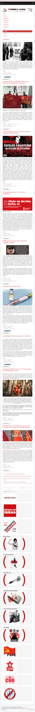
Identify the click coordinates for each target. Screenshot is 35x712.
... (16, 487)
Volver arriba (31, 709)
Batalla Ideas (6, 18)
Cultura (4, 35)
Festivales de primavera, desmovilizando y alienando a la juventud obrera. (17, 476)
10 (19, 487)
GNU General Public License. (22, 708)
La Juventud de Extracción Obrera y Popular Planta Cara (14, 474)
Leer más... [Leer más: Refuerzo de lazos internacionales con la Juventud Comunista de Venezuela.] (6, 129)
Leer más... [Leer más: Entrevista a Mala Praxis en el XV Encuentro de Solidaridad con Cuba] (6, 423)
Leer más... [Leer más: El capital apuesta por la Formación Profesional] (6, 238)
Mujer (4, 29)
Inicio (4, 13)
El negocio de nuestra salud (11, 286)
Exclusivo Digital (7, 330)
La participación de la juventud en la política (17, 336)
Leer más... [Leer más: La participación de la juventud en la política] (6, 366)
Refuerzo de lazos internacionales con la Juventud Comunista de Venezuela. (15, 82)
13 (27, 487)
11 (22, 487)
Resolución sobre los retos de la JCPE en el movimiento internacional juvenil (17, 479)
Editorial (5, 16)
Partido (4, 33)
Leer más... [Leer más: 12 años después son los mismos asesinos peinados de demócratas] (6, 189)
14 (30, 487)
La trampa (6, 39)
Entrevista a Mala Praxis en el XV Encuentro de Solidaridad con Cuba (17, 369)
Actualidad (5, 22)
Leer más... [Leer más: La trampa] (6, 79)
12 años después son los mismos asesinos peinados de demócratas (16, 132)
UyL (2, 3)
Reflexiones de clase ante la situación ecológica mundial (15, 241)
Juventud (5, 31)
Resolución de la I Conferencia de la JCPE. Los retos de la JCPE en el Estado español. (16, 426)
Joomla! (2, 708)
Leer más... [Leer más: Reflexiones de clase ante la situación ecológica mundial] (6, 283)
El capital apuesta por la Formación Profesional (14, 193)
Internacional (6, 24)
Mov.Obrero (5, 26)
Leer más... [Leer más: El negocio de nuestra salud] (6, 332)
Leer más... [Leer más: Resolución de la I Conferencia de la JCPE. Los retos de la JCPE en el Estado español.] (6, 470)
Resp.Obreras (6, 20)
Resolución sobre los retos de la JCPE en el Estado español (15, 482)
